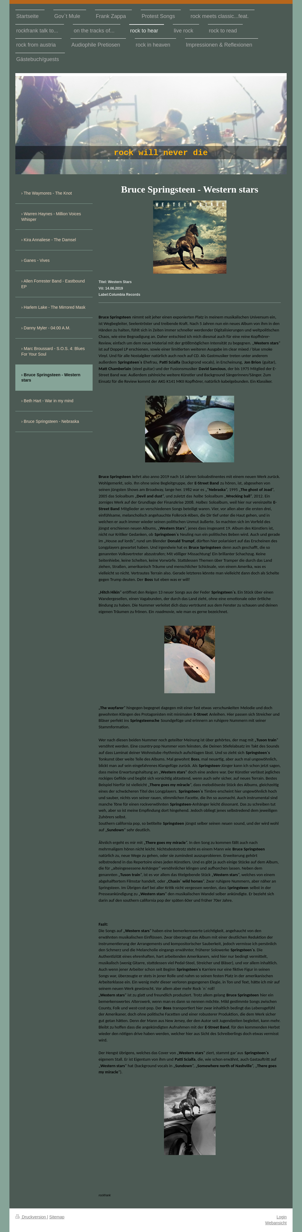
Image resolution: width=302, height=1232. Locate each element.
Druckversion (31, 1217)
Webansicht (276, 1222)
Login (282, 1217)
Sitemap (56, 1217)
